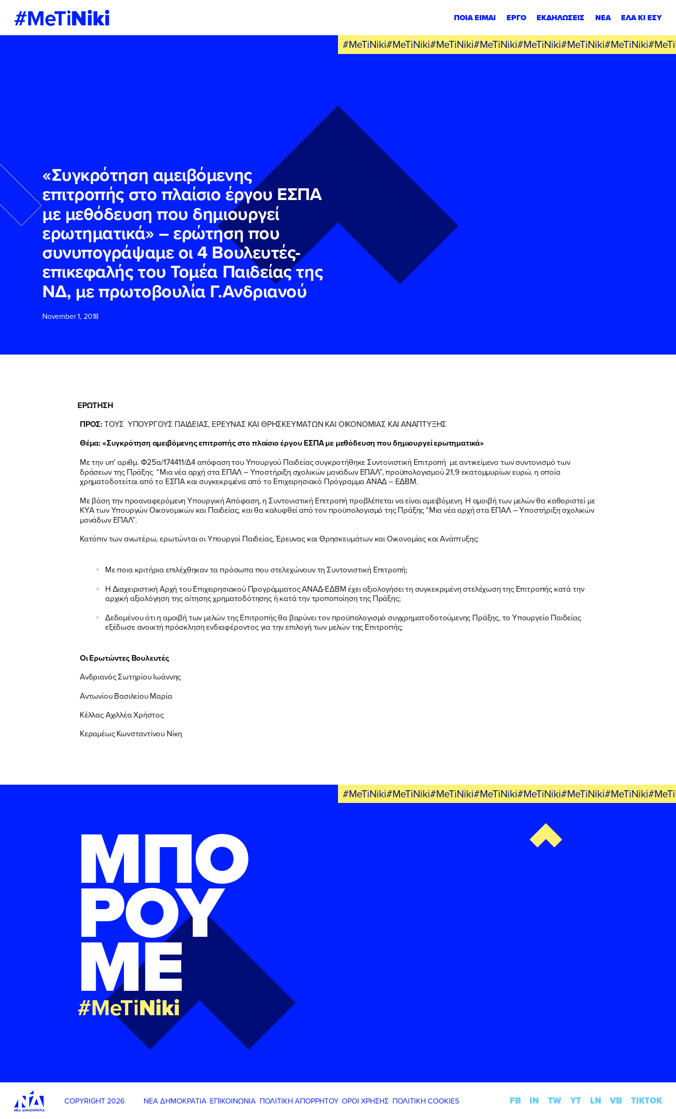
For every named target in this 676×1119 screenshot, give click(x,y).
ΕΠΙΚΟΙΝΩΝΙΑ (233, 1101)
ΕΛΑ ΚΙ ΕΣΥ (641, 17)
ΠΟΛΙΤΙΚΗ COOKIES (425, 1101)
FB (515, 1100)
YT (575, 1100)
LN (595, 1100)
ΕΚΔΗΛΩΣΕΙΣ (560, 17)
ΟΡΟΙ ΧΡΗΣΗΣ (365, 1101)
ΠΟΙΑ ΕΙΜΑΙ (475, 17)
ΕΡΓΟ (516, 17)
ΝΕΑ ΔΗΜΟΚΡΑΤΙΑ (175, 1101)
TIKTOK (646, 1100)
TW (554, 1100)
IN (534, 1100)
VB (616, 1100)
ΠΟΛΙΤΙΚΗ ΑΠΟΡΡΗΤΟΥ (299, 1101)
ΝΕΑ (603, 17)
